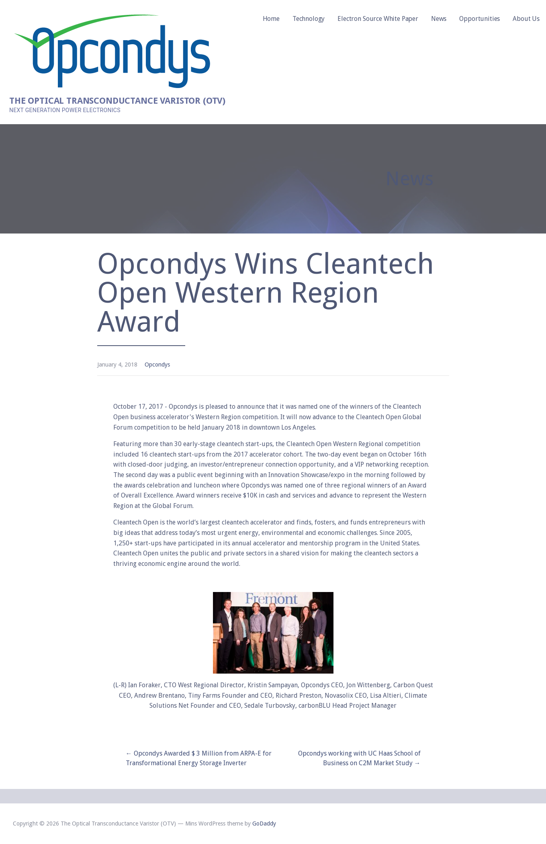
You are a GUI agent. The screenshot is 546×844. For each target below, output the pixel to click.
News (438, 19)
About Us (526, 19)
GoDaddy (264, 823)
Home (271, 19)
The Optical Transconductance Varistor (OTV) (117, 101)
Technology (308, 19)
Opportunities (479, 19)
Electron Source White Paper (377, 19)
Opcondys (157, 364)
